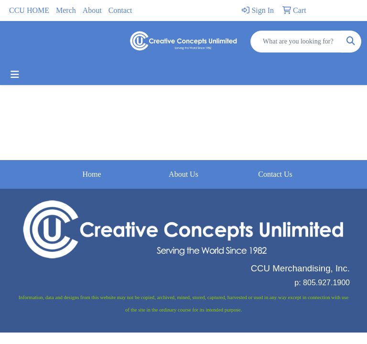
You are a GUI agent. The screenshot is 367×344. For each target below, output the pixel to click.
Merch (66, 10)
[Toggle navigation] (15, 74)
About (92, 10)
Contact (120, 10)
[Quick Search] (295, 42)
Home (91, 174)
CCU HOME (29, 10)
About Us (183, 174)
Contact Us (275, 174)
